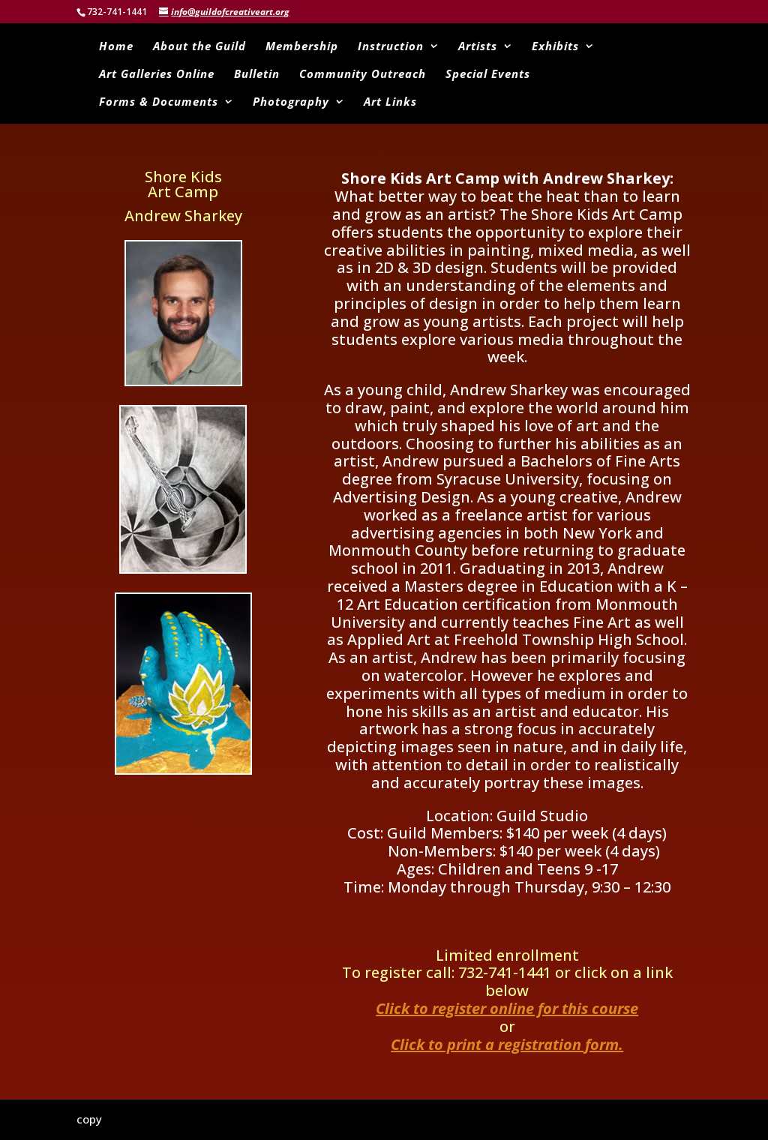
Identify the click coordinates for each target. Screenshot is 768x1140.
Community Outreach (362, 74)
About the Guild (199, 46)
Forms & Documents (158, 102)
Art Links (390, 102)
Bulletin (257, 74)
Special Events (488, 74)
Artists (477, 46)
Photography (291, 102)
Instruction (391, 46)
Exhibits (555, 46)
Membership (302, 46)
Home (116, 46)
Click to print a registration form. (507, 1044)
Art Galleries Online (156, 74)
